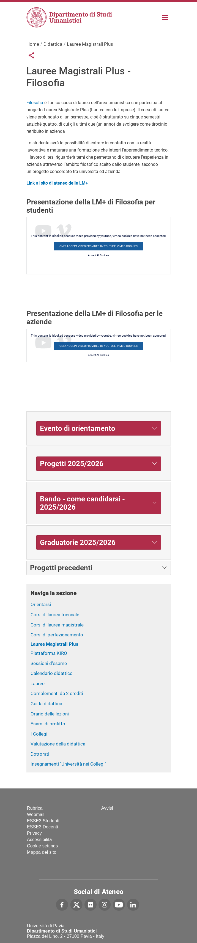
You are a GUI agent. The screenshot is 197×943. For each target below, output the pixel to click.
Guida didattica (46, 703)
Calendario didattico (52, 673)
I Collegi (39, 734)
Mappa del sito (41, 852)
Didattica (52, 44)
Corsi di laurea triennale (55, 614)
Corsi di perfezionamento (57, 634)
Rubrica (35, 808)
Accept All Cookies (98, 255)
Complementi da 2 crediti (57, 693)
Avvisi (107, 808)
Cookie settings (42, 846)
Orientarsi (41, 604)
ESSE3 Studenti (43, 820)
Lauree (38, 683)
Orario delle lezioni (50, 714)
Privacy (34, 833)
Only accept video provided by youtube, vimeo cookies (98, 246)
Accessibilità (39, 839)
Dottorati (40, 754)
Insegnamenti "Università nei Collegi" (68, 764)
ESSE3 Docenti (42, 827)
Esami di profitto (48, 723)
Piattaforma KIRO (49, 653)
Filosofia (34, 102)
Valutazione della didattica (58, 744)
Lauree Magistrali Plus (54, 644)
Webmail (35, 814)
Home (165, 16)
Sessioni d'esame (49, 663)
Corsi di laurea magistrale (57, 625)
